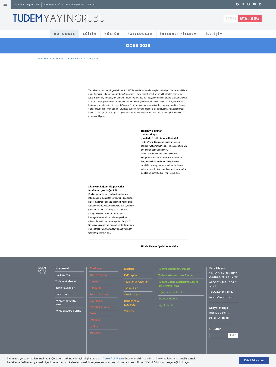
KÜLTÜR (112, 34)
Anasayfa (19, 4)
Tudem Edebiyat (99, 313)
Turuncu (95, 351)
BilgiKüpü (96, 306)
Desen (93, 332)
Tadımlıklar (131, 307)
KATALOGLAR (139, 34)
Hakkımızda (62, 294)
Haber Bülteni (74, 77)
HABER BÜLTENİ (180, 47)
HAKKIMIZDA (93, 47)
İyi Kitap (94, 345)
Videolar (129, 330)
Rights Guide (33, 4)
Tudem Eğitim (98, 294)
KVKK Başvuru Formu (68, 329)
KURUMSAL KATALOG (124, 47)
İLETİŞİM (214, 34)
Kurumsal (58, 77)
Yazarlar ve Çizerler (136, 300)
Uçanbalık (96, 319)
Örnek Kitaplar (133, 313)
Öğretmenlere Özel (53, 4)
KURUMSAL (64, 34)
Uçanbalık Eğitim (100, 326)
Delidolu (95, 338)
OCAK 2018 (93, 77)
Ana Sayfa (43, 77)
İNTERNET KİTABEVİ (179, 34)
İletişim (91, 4)
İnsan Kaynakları (65, 306)
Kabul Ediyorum (252, 360)
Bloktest (95, 300)
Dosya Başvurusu (75, 4)
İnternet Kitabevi (168, 317)
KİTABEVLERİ (154, 47)
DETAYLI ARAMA (249, 19)
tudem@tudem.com (221, 316)
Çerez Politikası (114, 358)
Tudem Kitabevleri (66, 300)
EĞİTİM (90, 34)
